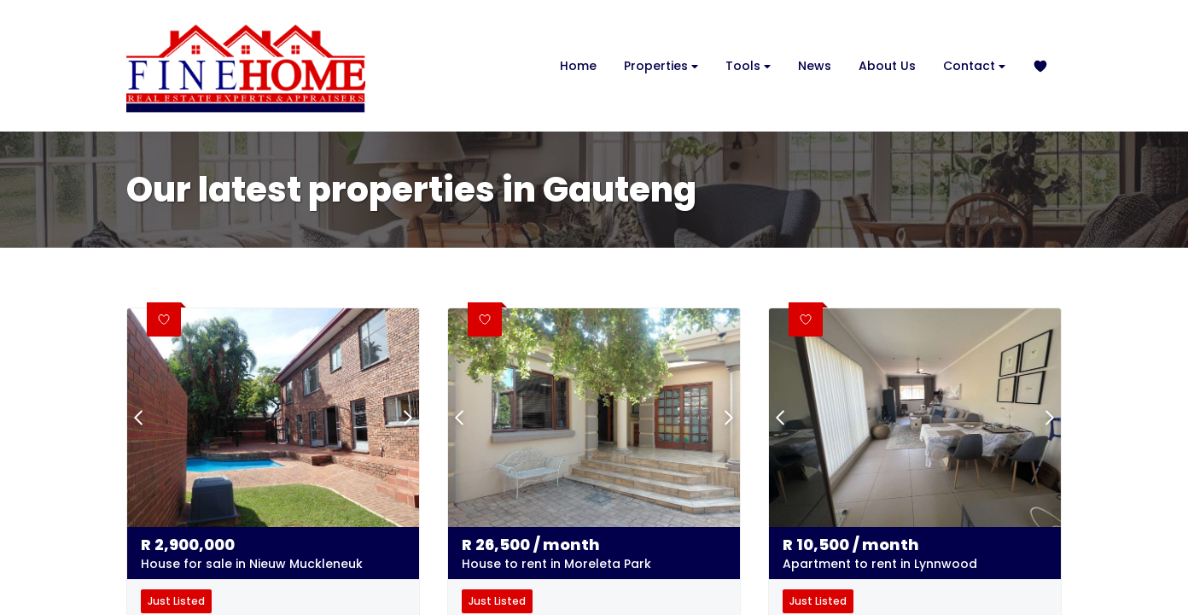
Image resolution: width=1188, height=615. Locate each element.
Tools (748, 66)
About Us (887, 65)
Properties (661, 66)
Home (578, 65)
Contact (974, 66)
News (814, 65)
